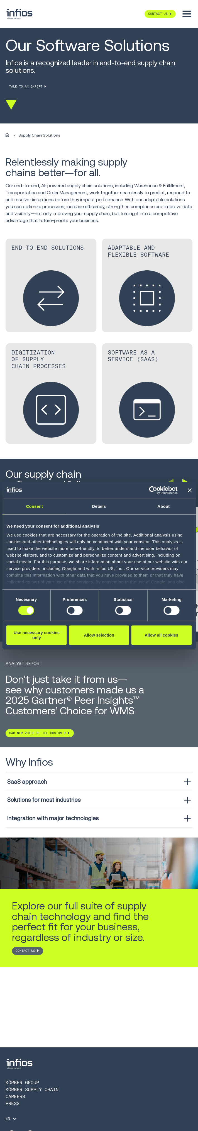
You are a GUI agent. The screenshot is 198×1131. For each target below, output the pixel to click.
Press (12, 1103)
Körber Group (22, 1082)
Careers (15, 1096)
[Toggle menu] (186, 14)
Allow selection (99, 635)
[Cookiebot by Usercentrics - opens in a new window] (153, 490)
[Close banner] (190, 490)
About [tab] (163, 506)
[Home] (7, 135)
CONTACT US (25, 951)
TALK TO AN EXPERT (25, 86)
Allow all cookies (161, 635)
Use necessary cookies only (37, 635)
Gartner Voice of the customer (37, 733)
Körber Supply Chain (32, 1089)
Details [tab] (99, 506)
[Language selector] (12, 1119)
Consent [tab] (34, 506)
